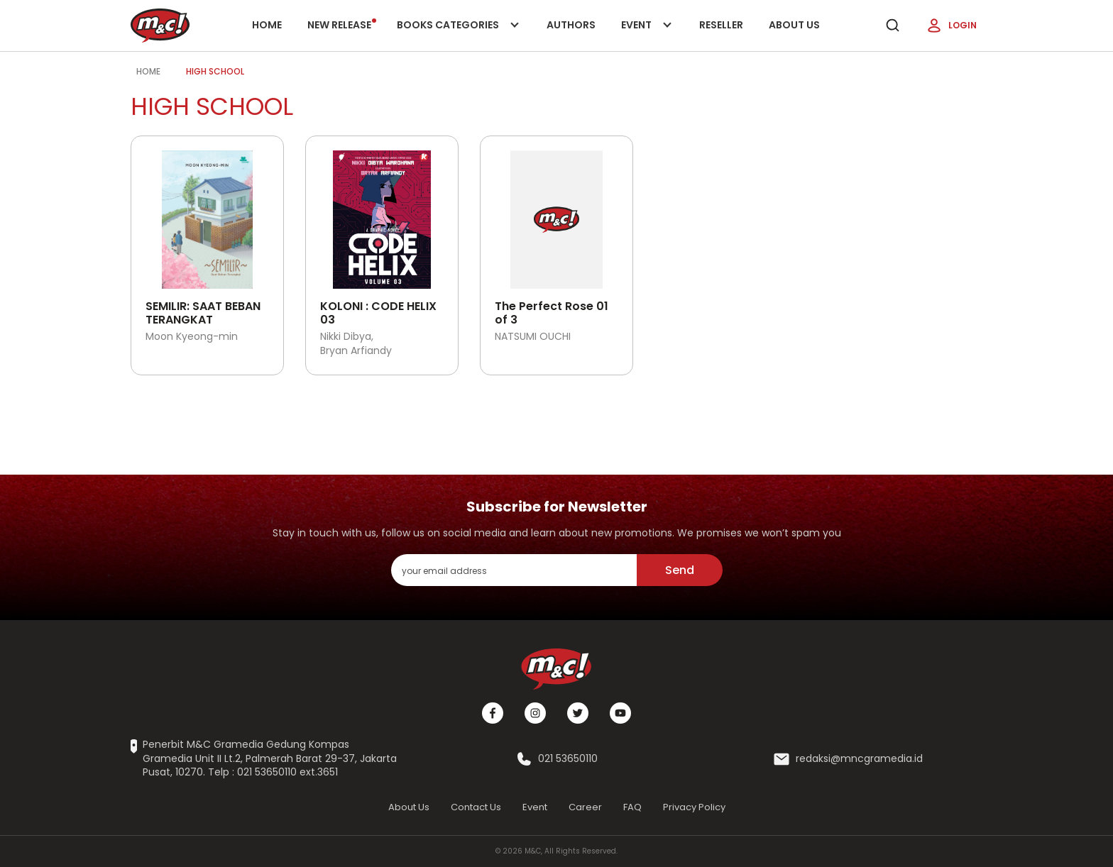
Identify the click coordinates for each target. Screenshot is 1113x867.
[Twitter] (577, 713)
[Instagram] (535, 713)
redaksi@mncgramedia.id (859, 759)
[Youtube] (620, 713)
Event (647, 34)
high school (215, 71)
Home (267, 25)
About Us (794, 25)
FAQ (632, 807)
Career (585, 807)
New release (341, 25)
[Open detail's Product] (207, 214)
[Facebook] (492, 713)
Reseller (721, 25)
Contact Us (476, 807)
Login (951, 25)
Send (679, 570)
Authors (571, 25)
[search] (892, 25)
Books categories (455, 34)
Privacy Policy (694, 807)
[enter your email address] (514, 570)
